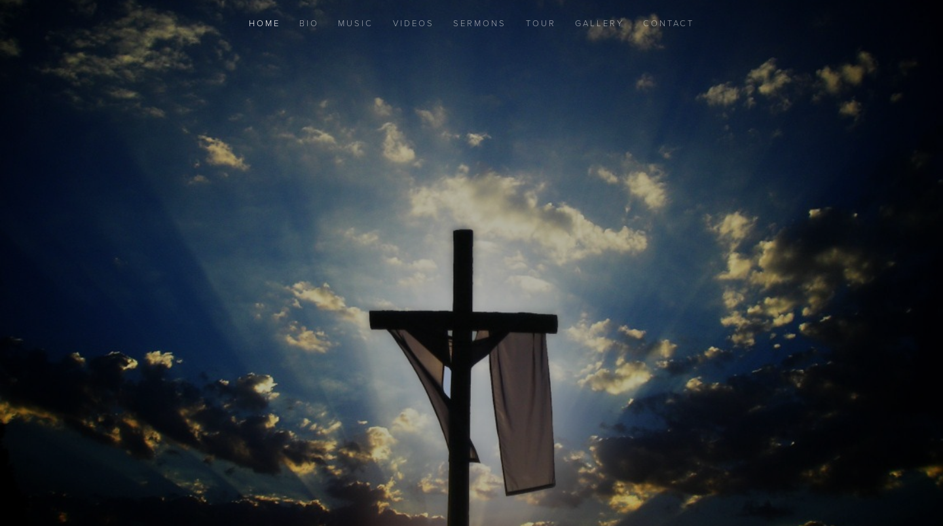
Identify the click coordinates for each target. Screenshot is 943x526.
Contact (668, 23)
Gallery (599, 23)
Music (355, 23)
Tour (541, 23)
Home (264, 23)
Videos (413, 23)
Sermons (479, 23)
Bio (309, 23)
